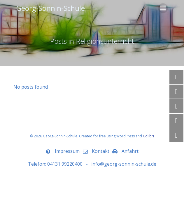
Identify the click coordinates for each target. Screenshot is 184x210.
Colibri (148, 136)
